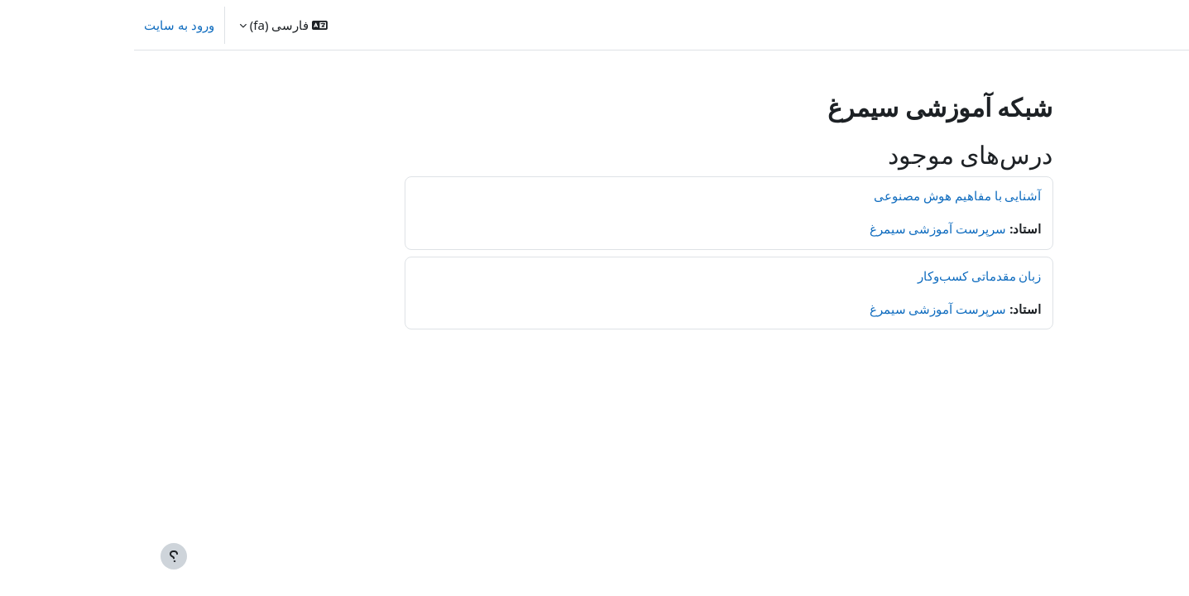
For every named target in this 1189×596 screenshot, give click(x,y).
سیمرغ (1156, 24)
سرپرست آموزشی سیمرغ (804, 228)
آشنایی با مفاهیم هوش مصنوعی (824, 195)
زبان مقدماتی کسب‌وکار (846, 275)
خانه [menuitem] (1097, 25)
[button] (149, 25)
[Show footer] (39, 556)
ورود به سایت (45, 25)
